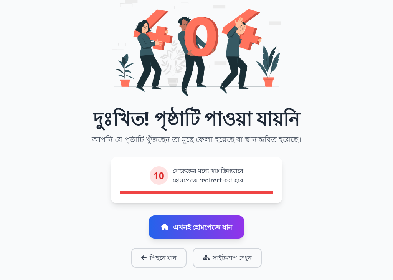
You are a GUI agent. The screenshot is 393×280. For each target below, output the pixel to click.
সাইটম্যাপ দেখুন (227, 257)
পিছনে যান (159, 257)
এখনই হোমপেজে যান (196, 227)
